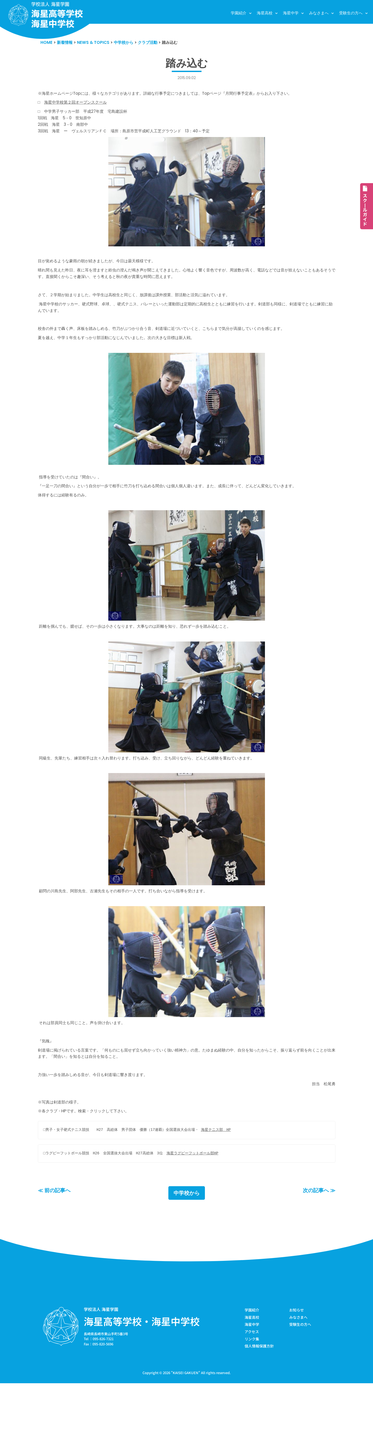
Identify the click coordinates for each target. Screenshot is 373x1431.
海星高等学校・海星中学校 (142, 1367)
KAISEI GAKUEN (185, 1420)
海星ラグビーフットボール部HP (204, 1198)
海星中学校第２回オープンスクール (80, 105)
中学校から (187, 1238)
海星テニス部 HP (229, 1174)
